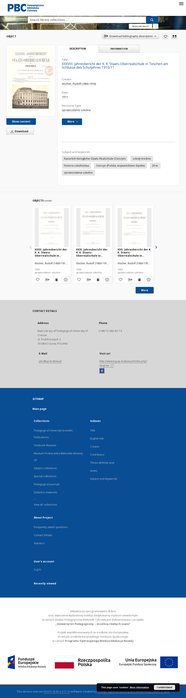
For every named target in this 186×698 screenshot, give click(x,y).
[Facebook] (101, 371)
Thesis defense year (102, 462)
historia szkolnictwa (76, 165)
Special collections (45, 476)
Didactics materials (45, 492)
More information (139, 687)
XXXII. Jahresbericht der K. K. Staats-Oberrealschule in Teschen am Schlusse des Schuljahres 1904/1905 (51, 252)
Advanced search (140, 26)
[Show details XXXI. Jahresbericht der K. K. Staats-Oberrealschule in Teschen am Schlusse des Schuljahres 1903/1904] (106, 279)
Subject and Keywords (103, 479)
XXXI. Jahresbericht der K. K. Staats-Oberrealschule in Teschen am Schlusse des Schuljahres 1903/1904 (92, 252)
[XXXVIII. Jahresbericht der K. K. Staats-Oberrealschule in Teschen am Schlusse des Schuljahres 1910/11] (31, 80)
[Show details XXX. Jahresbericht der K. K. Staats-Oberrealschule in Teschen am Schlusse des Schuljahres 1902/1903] (148, 279)
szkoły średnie (142, 158)
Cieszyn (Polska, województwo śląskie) (120, 165)
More (144, 290)
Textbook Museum (45, 445)
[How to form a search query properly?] (155, 26)
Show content (21, 121)
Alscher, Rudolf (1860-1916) (79, 84)
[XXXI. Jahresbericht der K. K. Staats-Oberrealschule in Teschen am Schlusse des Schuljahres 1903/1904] (93, 227)
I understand (164, 687)
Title (92, 430)
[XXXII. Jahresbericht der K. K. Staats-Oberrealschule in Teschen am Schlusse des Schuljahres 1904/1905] (51, 227)
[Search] (152, 19)
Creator (95, 446)
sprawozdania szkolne (78, 172)
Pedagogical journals (47, 484)
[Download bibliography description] (46, 279)
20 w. (155, 165)
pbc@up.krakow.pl (50, 361)
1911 (65, 97)
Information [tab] (119, 48)
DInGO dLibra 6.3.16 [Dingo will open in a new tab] (56, 691)
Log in (37, 569)
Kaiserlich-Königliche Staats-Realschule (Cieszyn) (94, 158)
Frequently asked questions (51, 527)
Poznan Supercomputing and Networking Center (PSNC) (133, 691)
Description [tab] (78, 48)
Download (18, 131)
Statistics (39, 543)
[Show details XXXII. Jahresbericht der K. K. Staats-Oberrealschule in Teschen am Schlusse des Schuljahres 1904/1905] (65, 279)
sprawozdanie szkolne (76, 110)
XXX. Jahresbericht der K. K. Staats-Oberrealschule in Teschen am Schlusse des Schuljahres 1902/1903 (134, 252)
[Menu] (181, 3)
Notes (94, 471)
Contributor (97, 454)
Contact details (43, 535)
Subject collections (45, 468)
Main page (40, 409)
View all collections (45, 504)
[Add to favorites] (165, 36)
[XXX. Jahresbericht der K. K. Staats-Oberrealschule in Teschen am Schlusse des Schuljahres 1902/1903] (134, 227)
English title (97, 438)
